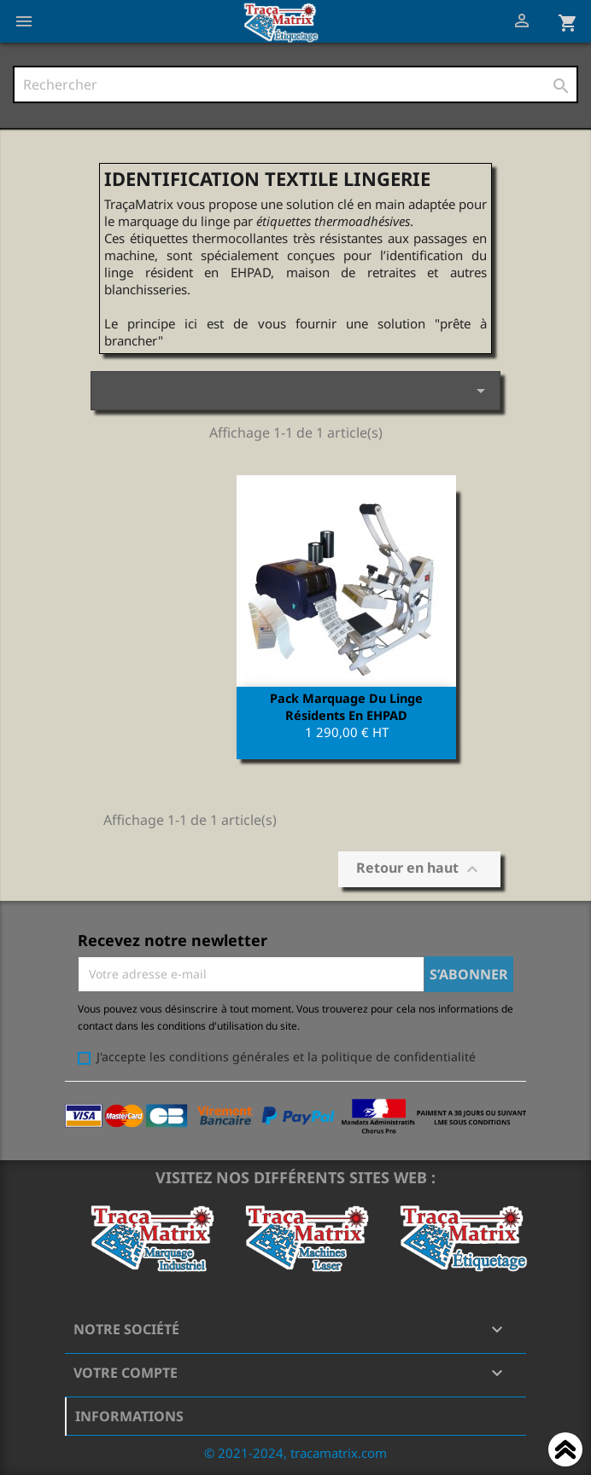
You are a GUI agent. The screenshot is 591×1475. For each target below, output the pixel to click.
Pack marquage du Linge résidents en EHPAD (346, 706)
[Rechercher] (295, 84)
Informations (129, 1416)
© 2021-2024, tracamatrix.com (295, 1452)
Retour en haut (419, 869)
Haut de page (565, 1452)
